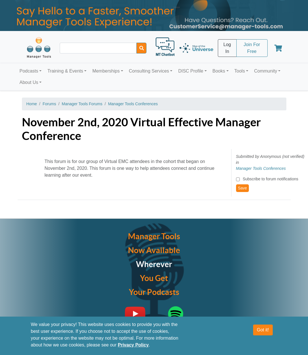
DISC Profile (190, 71)
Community (265, 71)
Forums (49, 104)
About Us (29, 82)
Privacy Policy (133, 344)
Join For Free (252, 48)
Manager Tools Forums (82, 104)
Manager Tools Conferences (133, 104)
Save (242, 188)
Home (31, 104)
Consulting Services (149, 71)
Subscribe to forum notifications (270, 179)
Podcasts (29, 71)
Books (218, 71)
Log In (227, 48)
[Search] (141, 48)
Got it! (263, 329)
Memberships (106, 71)
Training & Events (65, 71)
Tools (239, 71)
